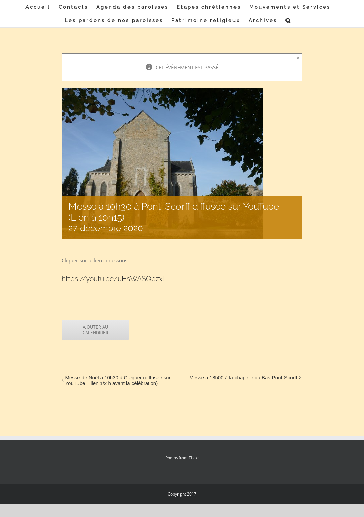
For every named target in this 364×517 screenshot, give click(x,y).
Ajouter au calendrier (95, 330)
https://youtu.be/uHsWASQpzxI (113, 278)
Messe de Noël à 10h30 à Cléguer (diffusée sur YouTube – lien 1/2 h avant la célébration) (117, 380)
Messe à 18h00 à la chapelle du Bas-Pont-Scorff (243, 377)
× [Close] (298, 57)
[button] (288, 20)
